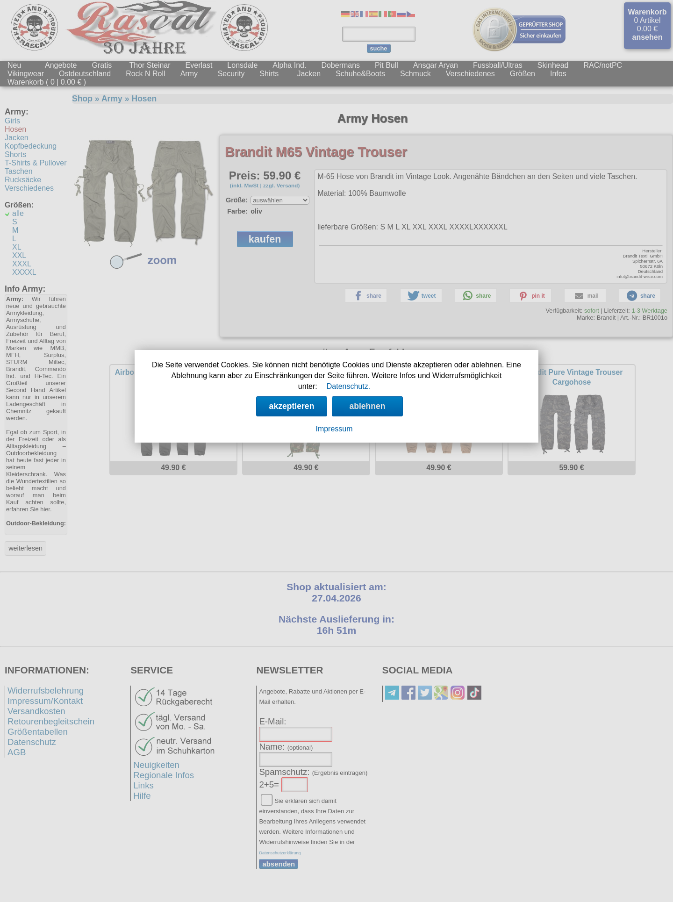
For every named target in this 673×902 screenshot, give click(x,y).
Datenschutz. (348, 386)
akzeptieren (292, 406)
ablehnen (367, 406)
